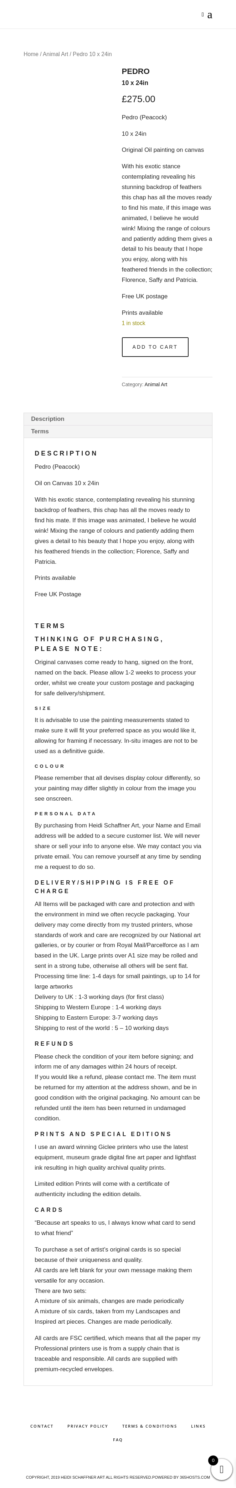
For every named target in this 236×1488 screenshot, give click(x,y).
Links (198, 1426)
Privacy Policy (87, 1426)
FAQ (118, 1439)
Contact (41, 1426)
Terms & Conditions (149, 1426)
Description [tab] (48, 418)
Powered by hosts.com (181, 1477)
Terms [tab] (40, 431)
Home (31, 54)
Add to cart (155, 347)
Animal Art (55, 54)
